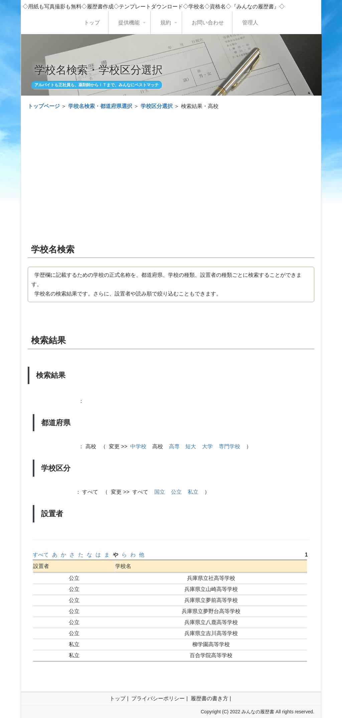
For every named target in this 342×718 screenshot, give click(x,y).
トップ (92, 22)
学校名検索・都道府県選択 (100, 106)
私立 (193, 492)
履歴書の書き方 (209, 698)
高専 (174, 446)
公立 (176, 492)
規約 (165, 22)
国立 (159, 492)
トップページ (44, 106)
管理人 (250, 22)
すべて (41, 555)
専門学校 (229, 446)
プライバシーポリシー (158, 698)
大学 (207, 446)
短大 (190, 446)
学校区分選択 (157, 106)
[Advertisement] (171, 164)
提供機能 (129, 22)
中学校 (138, 446)
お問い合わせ (208, 22)
